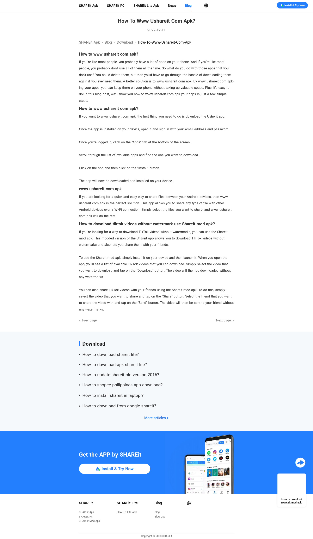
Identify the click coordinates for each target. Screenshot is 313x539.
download (125, 42)
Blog (188, 6)
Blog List (159, 516)
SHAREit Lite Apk (146, 6)
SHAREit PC (115, 6)
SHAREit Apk (88, 6)
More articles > (156, 418)
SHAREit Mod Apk (89, 521)
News (172, 6)
